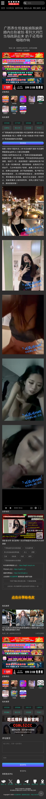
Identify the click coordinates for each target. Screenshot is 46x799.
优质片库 (39, 123)
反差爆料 (27, 50)
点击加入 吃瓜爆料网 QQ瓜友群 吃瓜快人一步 (23, 586)
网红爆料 (37, 8)
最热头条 (28, 8)
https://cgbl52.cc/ (20, 569)
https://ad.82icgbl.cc (21, 573)
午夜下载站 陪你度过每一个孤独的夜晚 (23, 581)
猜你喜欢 (23, 143)
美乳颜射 (6, 712)
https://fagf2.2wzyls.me (27, 565)
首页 (3, 8)
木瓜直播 (28, 128)
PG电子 (39, 128)
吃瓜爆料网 (14, 576)
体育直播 (6, 123)
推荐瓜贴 (19, 8)
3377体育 (17, 123)
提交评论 (23, 765)
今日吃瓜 (10, 8)
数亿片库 (17, 128)
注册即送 (6, 128)
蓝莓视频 (28, 123)
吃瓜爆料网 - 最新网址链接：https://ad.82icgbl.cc (28, 794)
